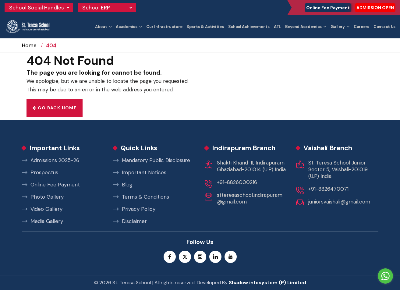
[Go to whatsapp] (385, 276)
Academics (126, 26)
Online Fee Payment (328, 7)
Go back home (55, 108)
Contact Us (384, 26)
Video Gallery (42, 209)
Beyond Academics (303, 26)
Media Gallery (42, 221)
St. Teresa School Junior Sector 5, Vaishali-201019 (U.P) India (338, 169)
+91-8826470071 (328, 189)
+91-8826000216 (237, 182)
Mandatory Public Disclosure (151, 160)
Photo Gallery (43, 196)
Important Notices (139, 172)
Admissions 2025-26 (50, 160)
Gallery (338, 26)
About (101, 26)
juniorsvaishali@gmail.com (339, 201)
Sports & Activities (205, 26)
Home (29, 51)
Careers (361, 26)
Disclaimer (130, 221)
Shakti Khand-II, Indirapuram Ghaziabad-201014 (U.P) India (251, 166)
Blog (123, 184)
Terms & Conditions (141, 196)
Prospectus (40, 172)
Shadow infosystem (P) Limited (267, 282)
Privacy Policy (134, 209)
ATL (277, 26)
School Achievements (249, 26)
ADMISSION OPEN (375, 7)
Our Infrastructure (164, 26)
